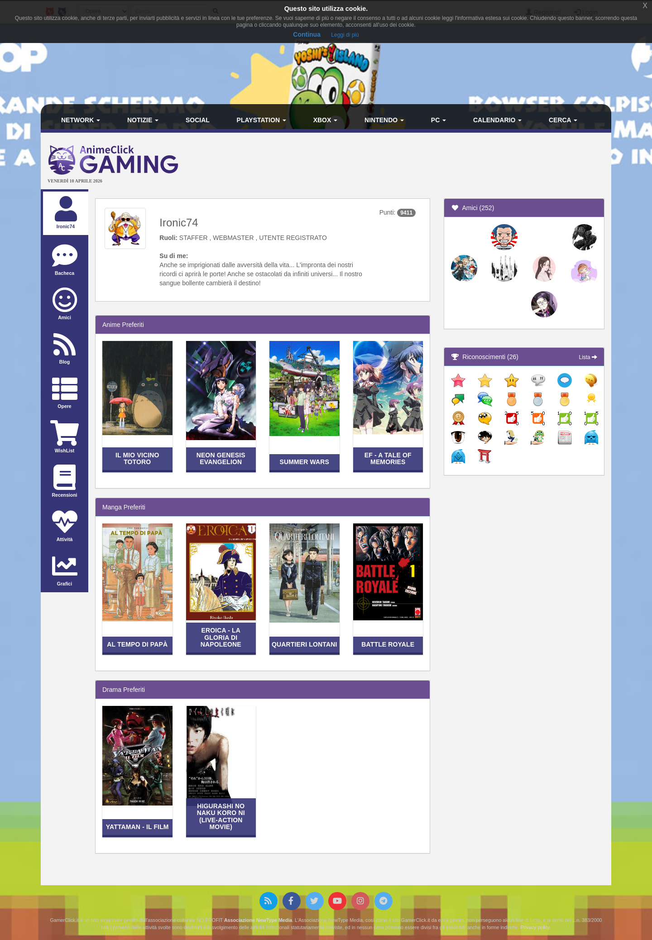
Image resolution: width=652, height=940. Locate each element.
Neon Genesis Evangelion (221, 458)
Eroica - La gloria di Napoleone (221, 637)
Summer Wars (304, 461)
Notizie (142, 120)
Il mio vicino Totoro (137, 458)
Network (80, 120)
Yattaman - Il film (137, 826)
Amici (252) (472, 207)
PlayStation (261, 120)
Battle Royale (387, 644)
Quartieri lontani (304, 644)
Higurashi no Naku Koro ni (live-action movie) (221, 816)
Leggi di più (345, 35)
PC (438, 120)
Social (198, 120)
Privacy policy (534, 927)
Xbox (325, 120)
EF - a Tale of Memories (388, 458)
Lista (588, 357)
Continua (307, 34)
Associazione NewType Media (258, 920)
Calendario (497, 120)
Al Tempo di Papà (137, 644)
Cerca (563, 120)
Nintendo (384, 120)
